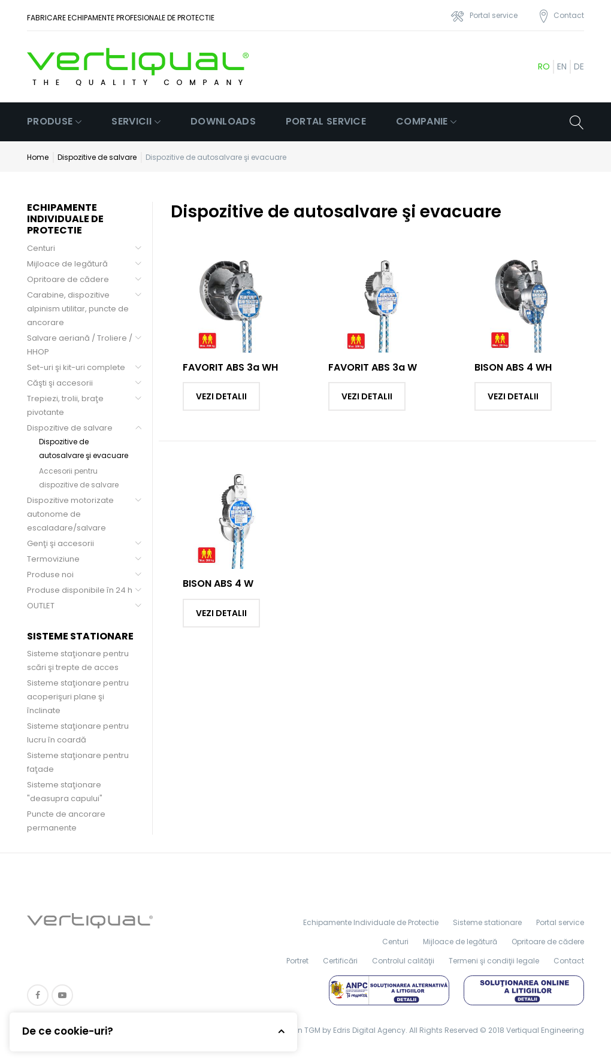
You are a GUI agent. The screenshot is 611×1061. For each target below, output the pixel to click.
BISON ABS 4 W (218, 583)
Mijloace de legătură (67, 263)
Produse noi (50, 574)
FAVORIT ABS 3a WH (230, 367)
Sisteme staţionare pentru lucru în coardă (78, 732)
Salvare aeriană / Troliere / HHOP (79, 344)
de (579, 66)
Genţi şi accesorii (60, 543)
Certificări (340, 961)
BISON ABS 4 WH (513, 367)
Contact (568, 961)
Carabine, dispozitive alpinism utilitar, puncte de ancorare (78, 308)
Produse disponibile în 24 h (79, 590)
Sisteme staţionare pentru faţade (78, 762)
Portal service (326, 121)
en (562, 66)
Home (38, 157)
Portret (297, 961)
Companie (421, 121)
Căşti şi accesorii (60, 383)
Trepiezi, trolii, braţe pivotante (65, 405)
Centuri (41, 248)
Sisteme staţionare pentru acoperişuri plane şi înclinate (78, 696)
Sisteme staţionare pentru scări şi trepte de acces (78, 660)
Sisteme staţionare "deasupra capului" (64, 791)
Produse (49, 121)
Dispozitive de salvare (97, 157)
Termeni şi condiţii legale (494, 961)
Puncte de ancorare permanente (66, 820)
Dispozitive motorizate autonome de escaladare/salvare (70, 514)
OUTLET (41, 605)
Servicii (131, 121)
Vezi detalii (221, 396)
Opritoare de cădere (68, 279)
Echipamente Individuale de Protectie (370, 922)
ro (544, 66)
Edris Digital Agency (369, 1030)
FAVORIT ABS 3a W (372, 367)
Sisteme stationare (487, 922)
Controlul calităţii (403, 961)
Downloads (223, 121)
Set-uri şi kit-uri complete (76, 367)
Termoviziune (53, 559)
